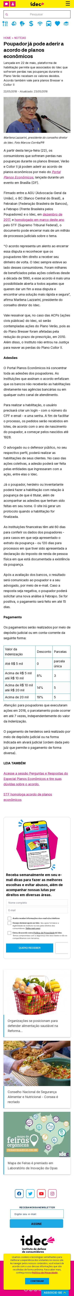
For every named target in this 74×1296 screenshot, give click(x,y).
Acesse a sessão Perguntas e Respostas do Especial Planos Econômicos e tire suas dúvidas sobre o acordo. (36, 779)
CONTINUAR (37, 1281)
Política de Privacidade (45, 1272)
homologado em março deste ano (39, 220)
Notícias (20, 37)
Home (7, 37)
